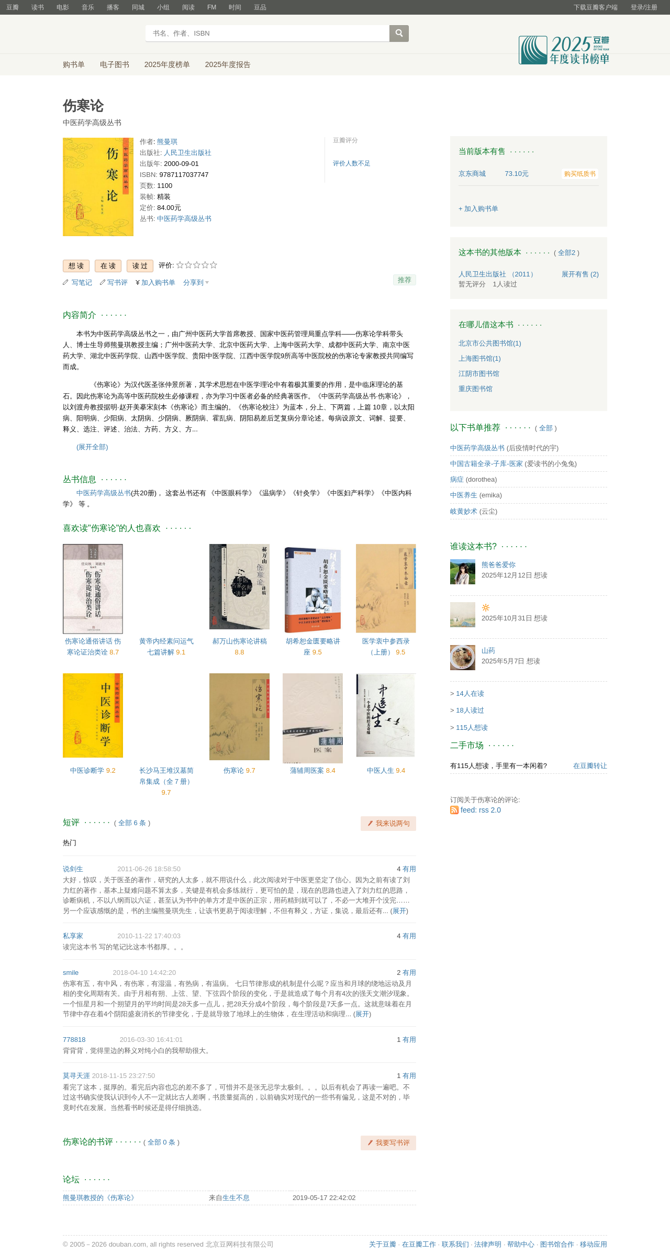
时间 (235, 7)
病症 (457, 479)
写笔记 (82, 282)
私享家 (73, 936)
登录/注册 (644, 7)
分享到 (193, 282)
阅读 (188, 7)
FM (211, 7)
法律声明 (487, 1244)
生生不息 (236, 1198)
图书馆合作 (557, 1244)
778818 (74, 1039)
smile (71, 972)
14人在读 (470, 693)
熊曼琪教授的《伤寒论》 (100, 1198)
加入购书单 (158, 282)
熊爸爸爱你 (499, 565)
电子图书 (114, 64)
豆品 (260, 7)
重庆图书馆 (476, 389)
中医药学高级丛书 (184, 219)
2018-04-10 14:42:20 (144, 972)
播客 (113, 7)
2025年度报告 (228, 64)
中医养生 (463, 495)
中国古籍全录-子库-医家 (486, 464)
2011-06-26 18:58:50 (149, 869)
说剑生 (73, 869)
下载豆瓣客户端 (596, 7)
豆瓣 (12, 7)
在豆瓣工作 (419, 1244)
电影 (63, 7)
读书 (37, 7)
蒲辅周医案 (308, 770)
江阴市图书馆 (479, 373)
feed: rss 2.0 (481, 810)
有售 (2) (580, 274)
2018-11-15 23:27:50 (123, 1076)
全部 (546, 428)
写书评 (117, 282)
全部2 (566, 253)
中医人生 (381, 770)
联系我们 (455, 1244)
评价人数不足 (352, 163)
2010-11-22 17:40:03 (149, 936)
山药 (488, 650)
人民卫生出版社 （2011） (498, 274)
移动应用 (593, 1244)
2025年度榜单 (167, 64)
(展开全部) (92, 447)
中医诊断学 (88, 770)
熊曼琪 (167, 142)
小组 (163, 7)
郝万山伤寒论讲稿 (240, 641)
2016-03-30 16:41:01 (151, 1039)
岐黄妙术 (463, 511)
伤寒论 (235, 770)
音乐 (88, 7)
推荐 (404, 280)
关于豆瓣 (382, 1244)
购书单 (74, 64)
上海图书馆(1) (480, 358)
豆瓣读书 (101, 34)
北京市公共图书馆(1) (490, 343)
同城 (138, 7)
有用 (409, 869)
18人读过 (470, 710)
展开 (399, 911)
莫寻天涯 (76, 1076)
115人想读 (472, 727)
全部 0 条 (161, 1142)
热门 (69, 843)
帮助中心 (520, 1244)
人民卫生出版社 (187, 153)
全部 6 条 (132, 823)
